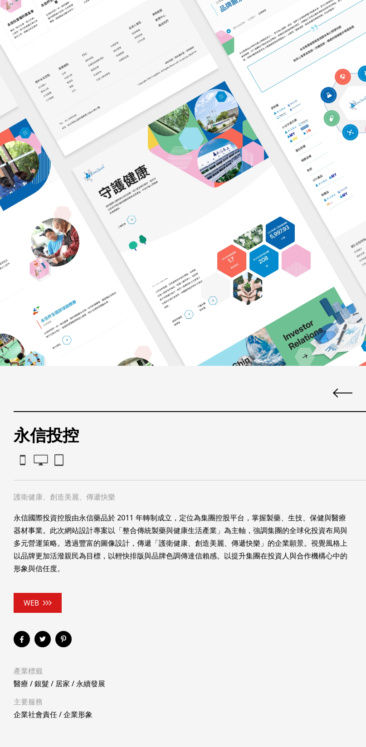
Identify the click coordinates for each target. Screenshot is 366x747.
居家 (62, 684)
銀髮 (41, 684)
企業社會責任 (35, 714)
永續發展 (90, 684)
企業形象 (78, 714)
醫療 (21, 684)
